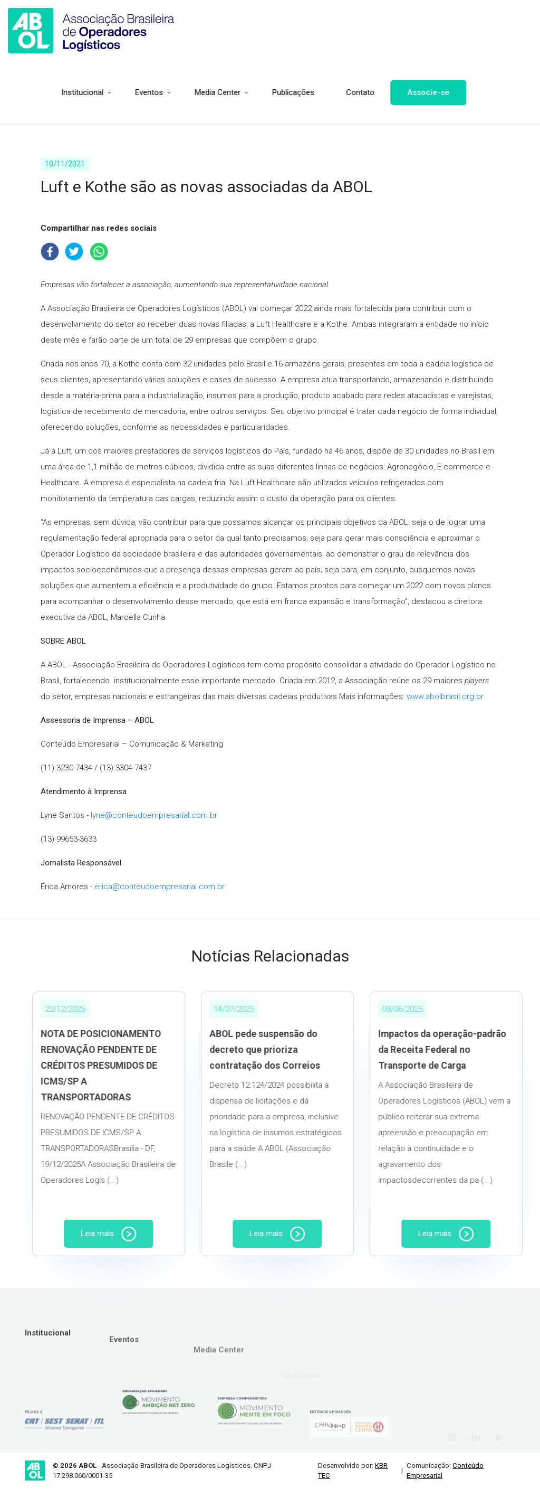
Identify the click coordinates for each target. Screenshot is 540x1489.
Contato (315, 92)
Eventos (104, 92)
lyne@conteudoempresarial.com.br (154, 815)
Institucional (37, 92)
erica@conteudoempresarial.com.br (159, 886)
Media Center (172, 92)
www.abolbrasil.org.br (445, 696)
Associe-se (383, 92)
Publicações (248, 92)
